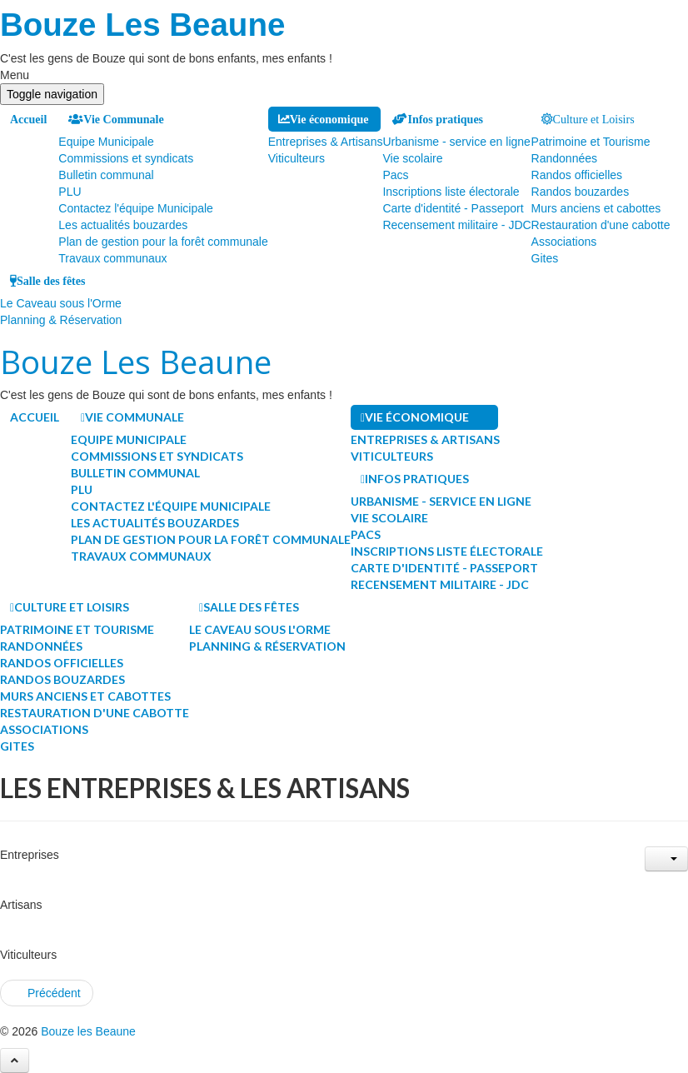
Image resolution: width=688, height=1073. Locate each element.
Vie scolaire (412, 158)
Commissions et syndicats (125, 158)
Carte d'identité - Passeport (452, 208)
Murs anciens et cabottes (596, 208)
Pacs (395, 175)
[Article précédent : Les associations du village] (46, 993)
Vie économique (329, 119)
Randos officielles (576, 175)
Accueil (28, 119)
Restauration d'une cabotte (601, 225)
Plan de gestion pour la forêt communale (162, 241)
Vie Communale (123, 119)
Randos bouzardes (580, 191)
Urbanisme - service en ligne (456, 141)
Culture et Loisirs (594, 119)
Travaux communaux (112, 258)
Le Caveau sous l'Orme (61, 303)
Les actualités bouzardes (122, 225)
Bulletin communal (105, 175)
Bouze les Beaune (88, 1031)
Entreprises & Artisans (325, 141)
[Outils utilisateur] (666, 858)
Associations (564, 241)
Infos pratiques (445, 119)
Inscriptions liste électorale (450, 191)
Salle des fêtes (51, 281)
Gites (545, 258)
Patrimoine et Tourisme (591, 141)
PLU (69, 191)
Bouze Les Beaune (142, 24)
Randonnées (564, 158)
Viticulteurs (296, 158)
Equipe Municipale (105, 141)
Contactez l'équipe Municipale (135, 208)
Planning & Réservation (61, 320)
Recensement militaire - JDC (456, 225)
